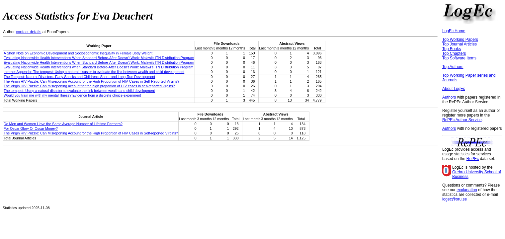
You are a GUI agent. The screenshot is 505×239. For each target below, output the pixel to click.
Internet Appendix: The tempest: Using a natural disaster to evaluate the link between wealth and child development (94, 72)
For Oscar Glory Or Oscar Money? (31, 128)
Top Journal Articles (459, 44)
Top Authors (452, 66)
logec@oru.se (454, 199)
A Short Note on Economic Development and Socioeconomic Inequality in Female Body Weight (78, 53)
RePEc (472, 158)
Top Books (451, 48)
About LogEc (453, 88)
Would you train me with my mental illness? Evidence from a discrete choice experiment (72, 95)
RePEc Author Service (462, 120)
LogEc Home (453, 31)
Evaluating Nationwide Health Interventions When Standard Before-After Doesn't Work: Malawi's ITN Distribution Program (99, 58)
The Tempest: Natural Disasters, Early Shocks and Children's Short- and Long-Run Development (79, 77)
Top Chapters (454, 53)
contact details (29, 32)
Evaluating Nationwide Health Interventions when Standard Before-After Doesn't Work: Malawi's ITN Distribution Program (98, 67)
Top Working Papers (460, 39)
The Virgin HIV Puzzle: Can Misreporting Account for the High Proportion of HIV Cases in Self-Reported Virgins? (91, 81)
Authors (449, 97)
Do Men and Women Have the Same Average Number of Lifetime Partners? (63, 124)
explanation (467, 190)
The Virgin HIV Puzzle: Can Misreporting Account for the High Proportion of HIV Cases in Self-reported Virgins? (91, 133)
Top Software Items (459, 58)
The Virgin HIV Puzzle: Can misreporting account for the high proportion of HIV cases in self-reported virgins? (89, 86)
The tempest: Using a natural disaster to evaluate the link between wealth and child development (79, 91)
